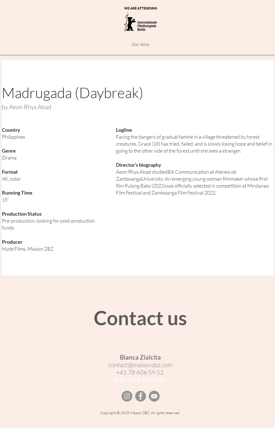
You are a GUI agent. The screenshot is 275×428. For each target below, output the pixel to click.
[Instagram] (127, 396)
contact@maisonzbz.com (140, 365)
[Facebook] (140, 396)
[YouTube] (154, 396)
